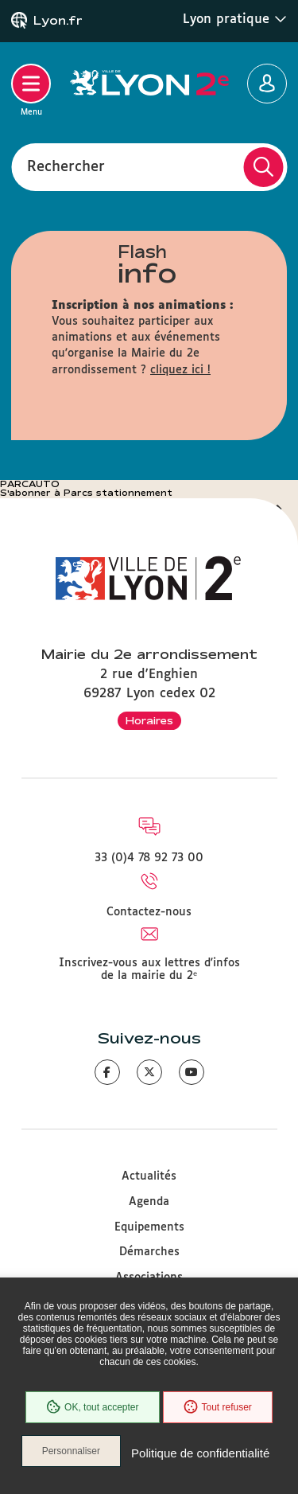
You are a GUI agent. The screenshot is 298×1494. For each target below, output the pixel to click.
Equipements (149, 1227)
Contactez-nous (149, 912)
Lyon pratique (235, 19)
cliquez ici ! (180, 370)
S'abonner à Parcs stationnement (86, 492)
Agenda (149, 1201)
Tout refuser (218, 1407)
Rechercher (66, 166)
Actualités (149, 1176)
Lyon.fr (58, 20)
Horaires (149, 720)
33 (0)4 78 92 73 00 (149, 858)
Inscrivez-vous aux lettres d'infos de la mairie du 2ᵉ (149, 969)
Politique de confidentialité (200, 1453)
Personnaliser (71, 1451)
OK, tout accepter (92, 1407)
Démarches (149, 1252)
